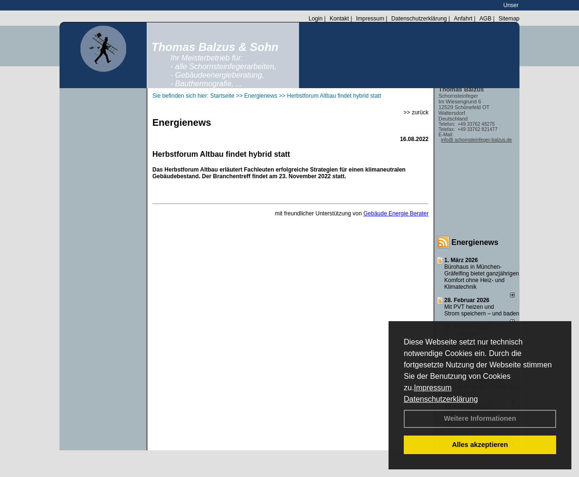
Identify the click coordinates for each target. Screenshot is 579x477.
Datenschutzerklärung (441, 399)
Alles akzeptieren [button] (480, 444)
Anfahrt (463, 18)
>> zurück (416, 112)
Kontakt (339, 18)
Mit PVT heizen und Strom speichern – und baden (481, 310)
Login (315, 18)
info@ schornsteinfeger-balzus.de (476, 139)
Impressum (432, 388)
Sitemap (509, 18)
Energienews (475, 242)
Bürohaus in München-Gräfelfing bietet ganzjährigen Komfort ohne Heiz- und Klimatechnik (481, 277)
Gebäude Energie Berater (396, 213)
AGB (485, 18)
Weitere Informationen (480, 418)
